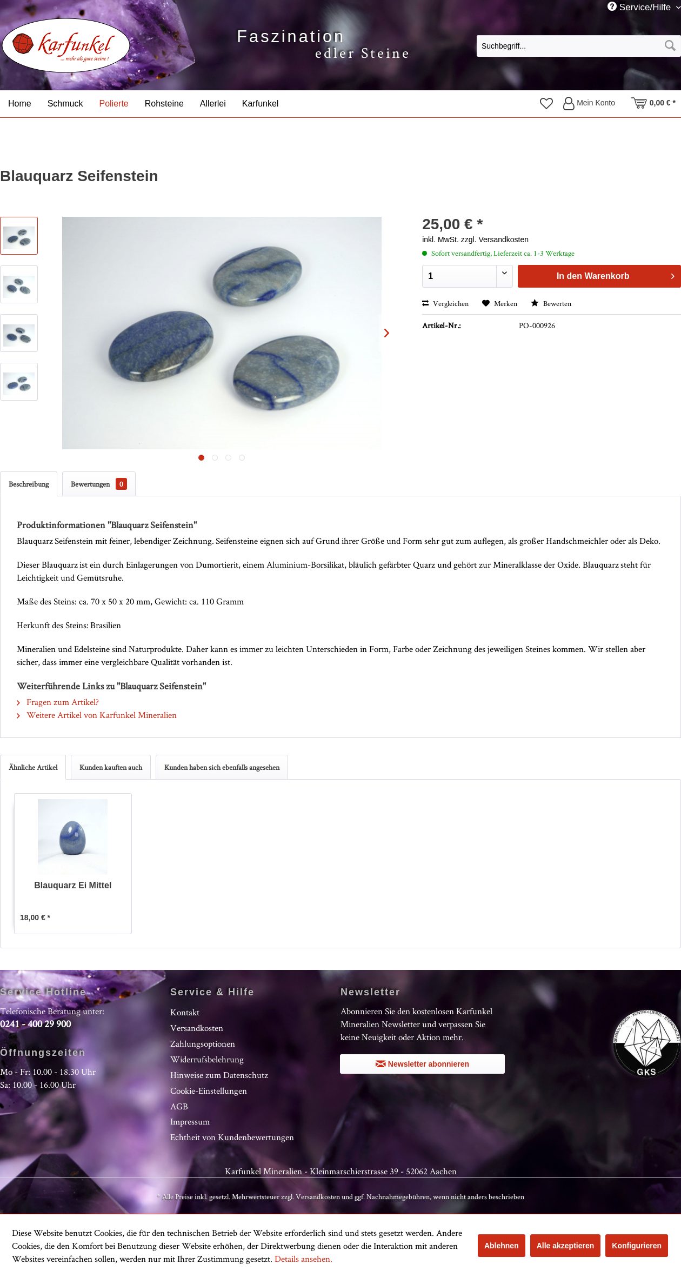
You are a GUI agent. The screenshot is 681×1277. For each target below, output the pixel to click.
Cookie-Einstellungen (208, 1090)
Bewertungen (99, 484)
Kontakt (184, 1012)
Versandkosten (196, 1028)
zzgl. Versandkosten (495, 239)
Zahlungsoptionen (202, 1043)
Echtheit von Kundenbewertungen (232, 1137)
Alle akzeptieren (566, 1245)
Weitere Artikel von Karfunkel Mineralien (97, 715)
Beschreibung (29, 484)
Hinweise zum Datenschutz (219, 1075)
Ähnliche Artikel (33, 767)
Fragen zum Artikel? (58, 702)
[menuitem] (579, 45)
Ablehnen (501, 1245)
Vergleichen (445, 303)
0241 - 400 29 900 (35, 1023)
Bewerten (551, 303)
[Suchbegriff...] (579, 46)
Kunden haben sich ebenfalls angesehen (221, 767)
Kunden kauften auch (110, 767)
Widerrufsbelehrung (207, 1059)
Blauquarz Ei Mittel (72, 885)
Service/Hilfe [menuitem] (640, 7)
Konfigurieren (637, 1245)
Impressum (190, 1121)
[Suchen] (670, 46)
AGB (179, 1106)
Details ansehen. (303, 1259)
